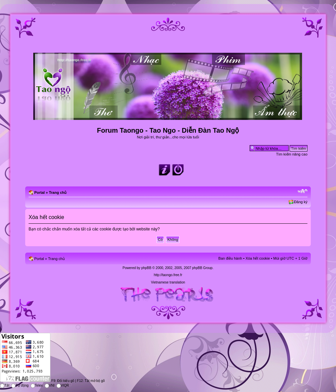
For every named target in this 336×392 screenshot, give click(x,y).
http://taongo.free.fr (168, 275)
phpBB (146, 268)
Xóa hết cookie (258, 258)
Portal (39, 192)
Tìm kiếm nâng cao (291, 154)
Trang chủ (58, 192)
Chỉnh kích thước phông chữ (302, 191)
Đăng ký (300, 202)
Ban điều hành (230, 258)
